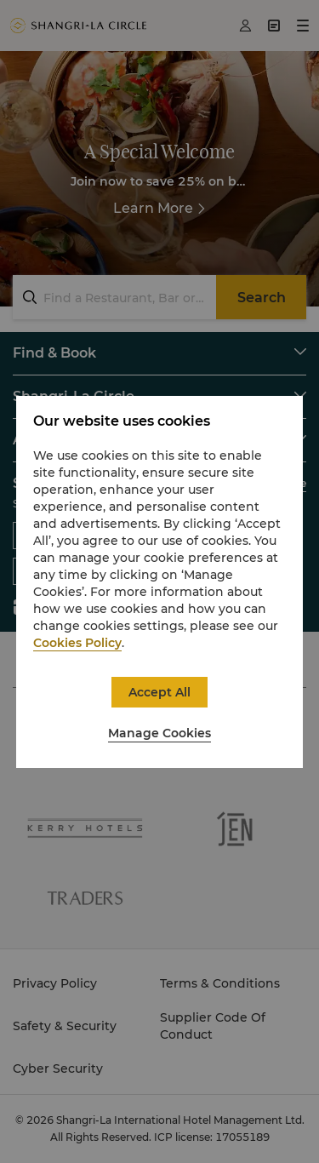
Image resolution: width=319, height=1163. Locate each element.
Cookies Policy (77, 642)
